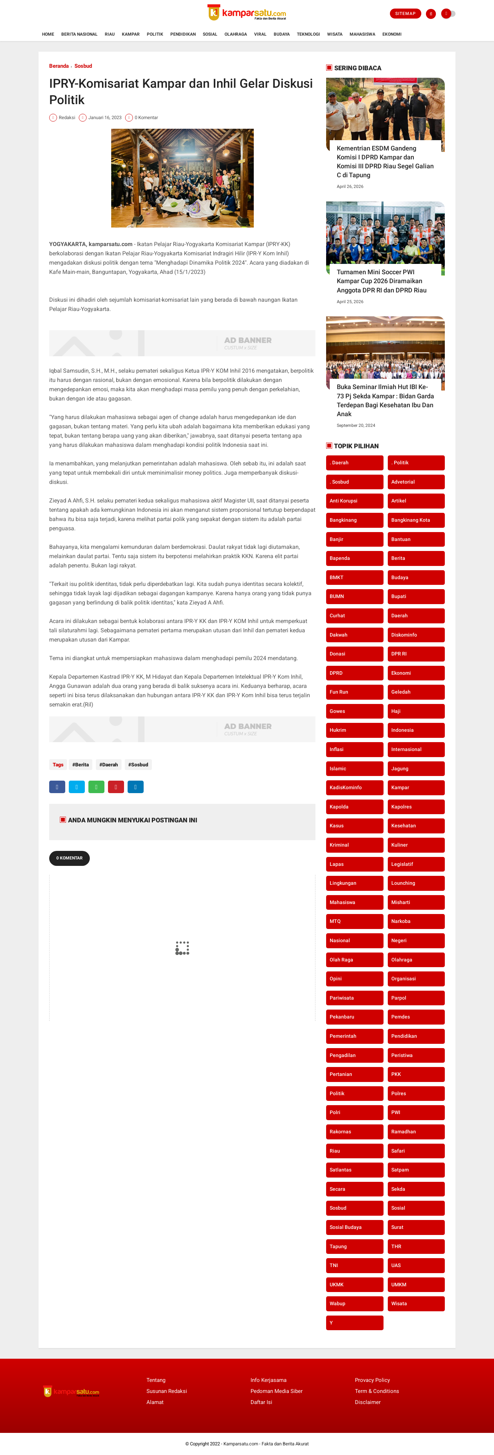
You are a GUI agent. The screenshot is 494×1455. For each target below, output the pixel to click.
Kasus (337, 825)
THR (396, 1246)
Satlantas (340, 1170)
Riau (110, 34)
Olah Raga (341, 960)
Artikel (398, 501)
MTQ (335, 921)
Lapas (337, 864)
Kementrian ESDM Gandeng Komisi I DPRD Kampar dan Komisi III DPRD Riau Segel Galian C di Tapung (385, 161)
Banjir (336, 539)
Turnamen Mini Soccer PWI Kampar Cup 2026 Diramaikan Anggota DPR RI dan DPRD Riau (382, 280)
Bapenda (340, 558)
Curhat (337, 615)
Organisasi (403, 978)
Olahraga (236, 34)
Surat (397, 1227)
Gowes (337, 711)
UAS (396, 1265)
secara (337, 1189)
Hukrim (338, 730)
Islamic (338, 768)
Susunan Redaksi (166, 1391)
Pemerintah (343, 1036)
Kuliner (399, 845)
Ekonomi (392, 34)
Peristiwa (402, 1055)
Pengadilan (343, 1055)
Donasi (337, 654)
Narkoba (401, 921)
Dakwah (339, 635)
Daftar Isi (261, 1402)
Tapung (338, 1246)
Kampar (131, 34)
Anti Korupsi (343, 501)
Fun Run (339, 692)
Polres (398, 1093)
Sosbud (83, 66)
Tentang (155, 1380)
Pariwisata (342, 998)
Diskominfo (404, 635)
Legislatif (402, 864)
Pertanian (341, 1074)
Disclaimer (368, 1402)
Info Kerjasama (269, 1380)
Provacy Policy (372, 1380)
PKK (396, 1074)
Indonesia (402, 730)
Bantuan (401, 539)
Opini (336, 978)
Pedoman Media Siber (277, 1391)
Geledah (401, 692)
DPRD (336, 673)
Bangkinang (343, 520)
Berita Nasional (79, 34)
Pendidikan (183, 34)
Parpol (398, 998)
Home (48, 34)
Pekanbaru (342, 1017)
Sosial (210, 34)
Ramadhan (403, 1131)
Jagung (399, 768)
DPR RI (399, 654)
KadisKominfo (346, 787)
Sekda (398, 1189)
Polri (335, 1112)
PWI (395, 1112)
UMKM (398, 1284)
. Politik (399, 462)
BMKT (337, 577)
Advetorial (403, 482)
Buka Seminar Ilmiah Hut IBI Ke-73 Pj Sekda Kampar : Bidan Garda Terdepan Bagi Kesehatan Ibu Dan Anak (385, 400)
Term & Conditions (377, 1391)
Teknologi (308, 34)
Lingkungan (343, 883)
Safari (398, 1151)
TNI (334, 1265)
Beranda (59, 66)
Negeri (399, 940)
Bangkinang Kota (410, 520)
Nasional (340, 940)
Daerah (108, 764)
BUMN (337, 596)
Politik (155, 34)
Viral (260, 34)
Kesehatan (403, 825)
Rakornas (340, 1131)
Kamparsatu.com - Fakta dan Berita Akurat (266, 1443)
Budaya (282, 34)
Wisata (335, 34)
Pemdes (400, 1017)
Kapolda (339, 807)
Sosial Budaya (346, 1227)
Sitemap (405, 13)
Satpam (400, 1170)
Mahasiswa (362, 34)
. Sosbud (339, 482)
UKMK (337, 1284)
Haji (396, 711)
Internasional (406, 749)
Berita (82, 764)
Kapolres (401, 807)
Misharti (400, 902)
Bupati (398, 596)
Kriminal (339, 845)
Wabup (337, 1303)
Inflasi (337, 749)
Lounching (403, 883)
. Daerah (339, 462)
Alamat (155, 1402)
